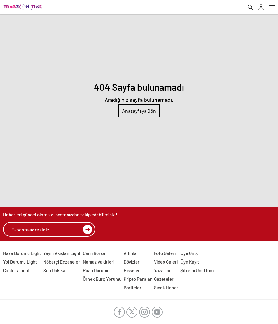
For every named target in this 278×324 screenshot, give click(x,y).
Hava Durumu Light (22, 253)
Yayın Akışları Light (62, 253)
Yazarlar (162, 270)
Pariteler (132, 287)
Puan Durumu (96, 270)
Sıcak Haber (166, 287)
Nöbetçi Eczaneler (61, 262)
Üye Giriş (189, 253)
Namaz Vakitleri (98, 262)
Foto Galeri (165, 253)
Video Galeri (166, 262)
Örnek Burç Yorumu (102, 279)
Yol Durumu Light (20, 262)
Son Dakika (54, 270)
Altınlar (131, 253)
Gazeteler (164, 279)
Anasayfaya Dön (139, 111)
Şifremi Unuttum (197, 270)
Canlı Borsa (94, 253)
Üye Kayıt (189, 262)
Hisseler (132, 270)
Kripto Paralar (138, 279)
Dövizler (132, 262)
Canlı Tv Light (16, 270)
